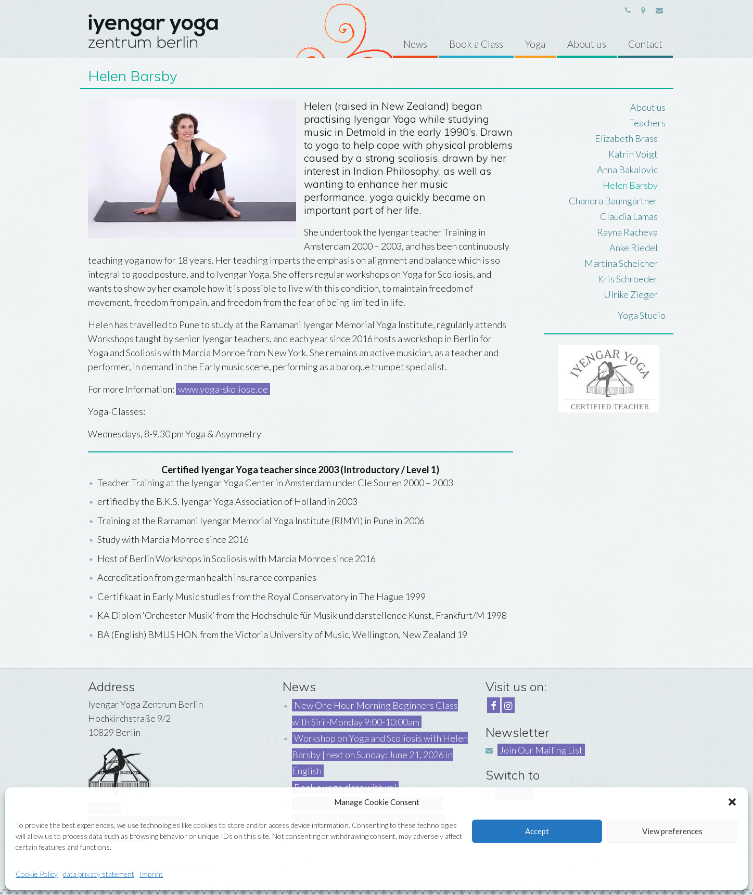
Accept (537, 831)
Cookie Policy (37, 874)
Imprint (151, 874)
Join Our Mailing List (541, 750)
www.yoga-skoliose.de (223, 389)
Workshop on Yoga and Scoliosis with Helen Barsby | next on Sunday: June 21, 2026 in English (380, 754)
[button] (732, 802)
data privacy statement (98, 874)
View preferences (672, 831)
